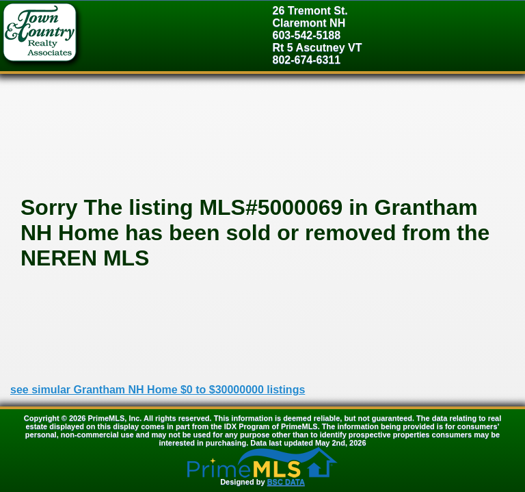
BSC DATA (286, 482)
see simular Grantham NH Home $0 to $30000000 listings (157, 390)
